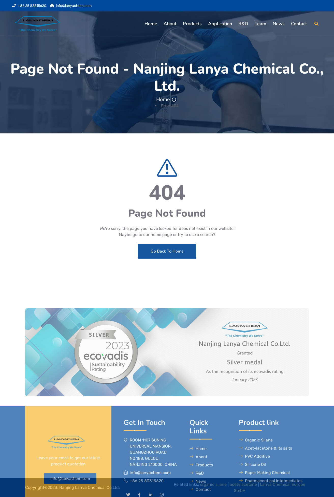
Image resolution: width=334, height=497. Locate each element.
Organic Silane (256, 492)
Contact (299, 24)
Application (220, 24)
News (279, 24)
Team (260, 24)
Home (150, 24)
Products (192, 24)
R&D (243, 24)
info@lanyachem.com (74, 6)
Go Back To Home (167, 281)
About (170, 24)
